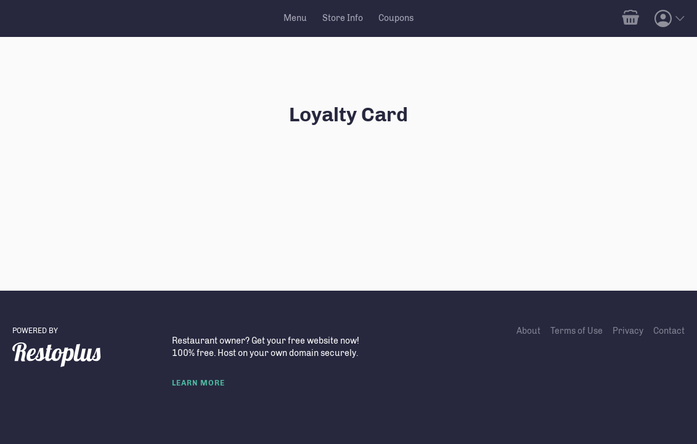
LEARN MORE (198, 383)
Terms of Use (576, 331)
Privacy (628, 331)
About (528, 331)
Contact (669, 331)
